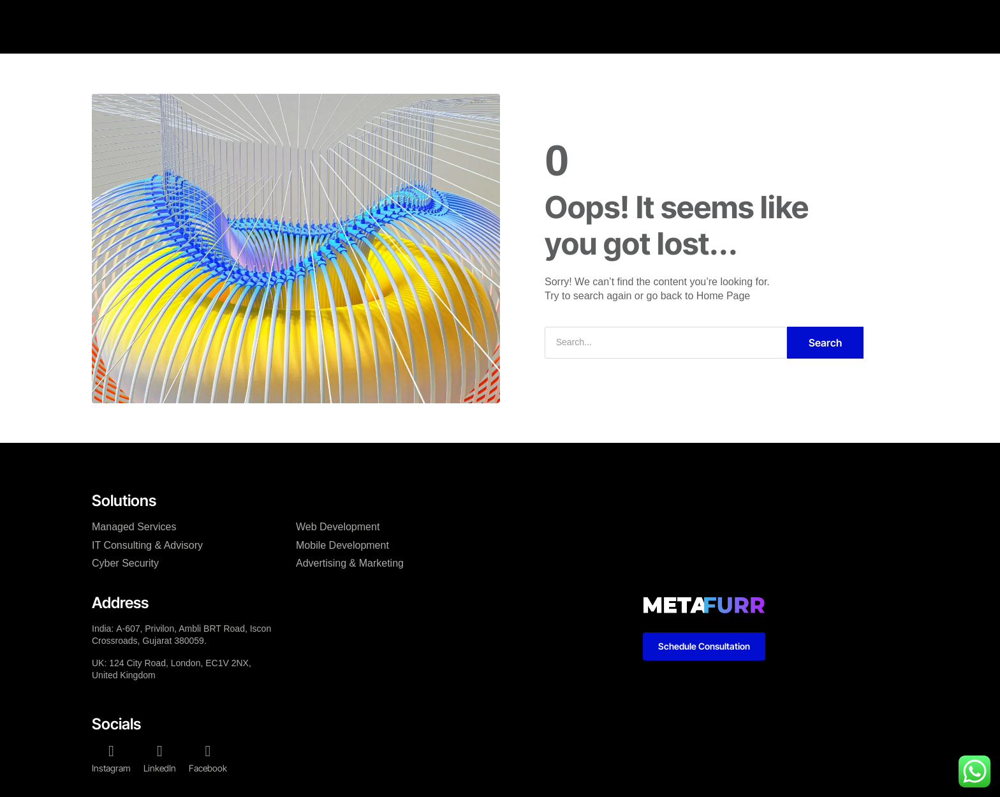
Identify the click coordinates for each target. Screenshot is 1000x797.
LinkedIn (159, 768)
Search (825, 342)
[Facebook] (208, 751)
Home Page (723, 295)
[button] (837, 14)
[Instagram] (111, 751)
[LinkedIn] (160, 751)
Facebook (208, 768)
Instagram (111, 768)
